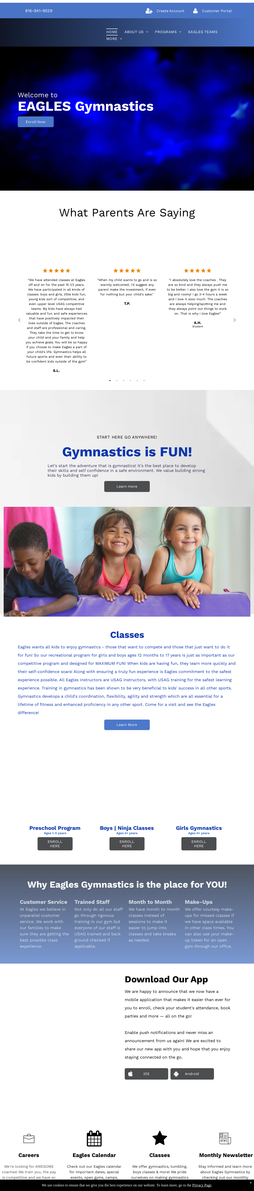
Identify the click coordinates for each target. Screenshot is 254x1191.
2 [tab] (116, 380)
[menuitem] (112, 32)
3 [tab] (123, 380)
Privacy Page (201, 1185)
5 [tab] (137, 380)
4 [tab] (130, 380)
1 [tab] (110, 380)
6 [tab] (144, 380)
